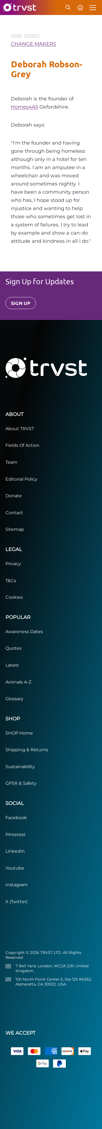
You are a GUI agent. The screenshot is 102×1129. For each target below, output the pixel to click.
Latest (12, 665)
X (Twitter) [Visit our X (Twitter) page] (16, 901)
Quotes (13, 648)
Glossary (14, 698)
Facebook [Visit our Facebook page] (16, 817)
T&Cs (10, 580)
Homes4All (24, 107)
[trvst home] (19, 7)
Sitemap (14, 529)
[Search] (68, 8)
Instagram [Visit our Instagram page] (16, 884)
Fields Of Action (22, 445)
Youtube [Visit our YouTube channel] (14, 868)
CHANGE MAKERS (33, 44)
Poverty (32, 35)
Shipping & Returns (26, 749)
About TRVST (19, 428)
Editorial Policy (21, 479)
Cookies (14, 597)
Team (11, 462)
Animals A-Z (18, 682)
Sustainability (20, 766)
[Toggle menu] (93, 8)
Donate (13, 495)
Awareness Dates (24, 631)
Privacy (13, 563)
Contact (14, 512)
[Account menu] (80, 8)
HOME (16, 35)
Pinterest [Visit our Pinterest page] (15, 834)
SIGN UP (20, 303)
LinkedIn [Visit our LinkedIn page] (15, 851)
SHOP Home (19, 733)
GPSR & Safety (20, 783)
